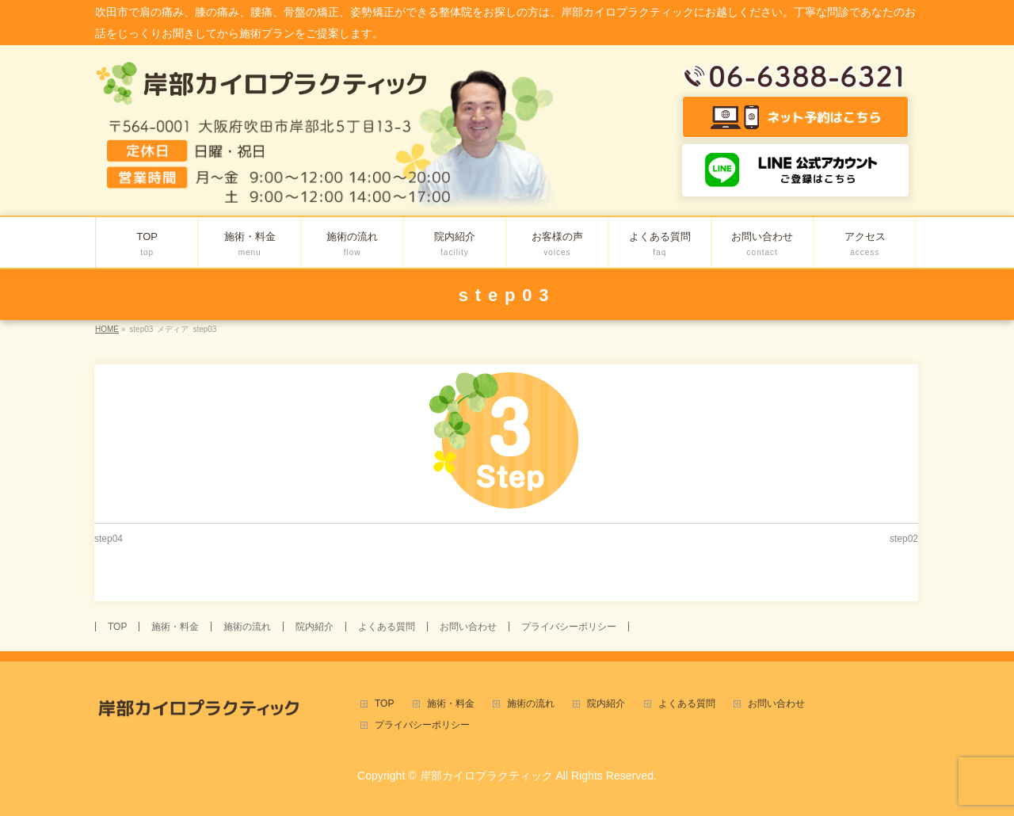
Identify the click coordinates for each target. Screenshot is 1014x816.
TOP (117, 626)
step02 (904, 538)
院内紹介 (314, 626)
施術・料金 (175, 626)
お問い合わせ (468, 626)
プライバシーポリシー (568, 626)
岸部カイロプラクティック (486, 775)
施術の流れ (247, 626)
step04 (108, 538)
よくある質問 (386, 626)
